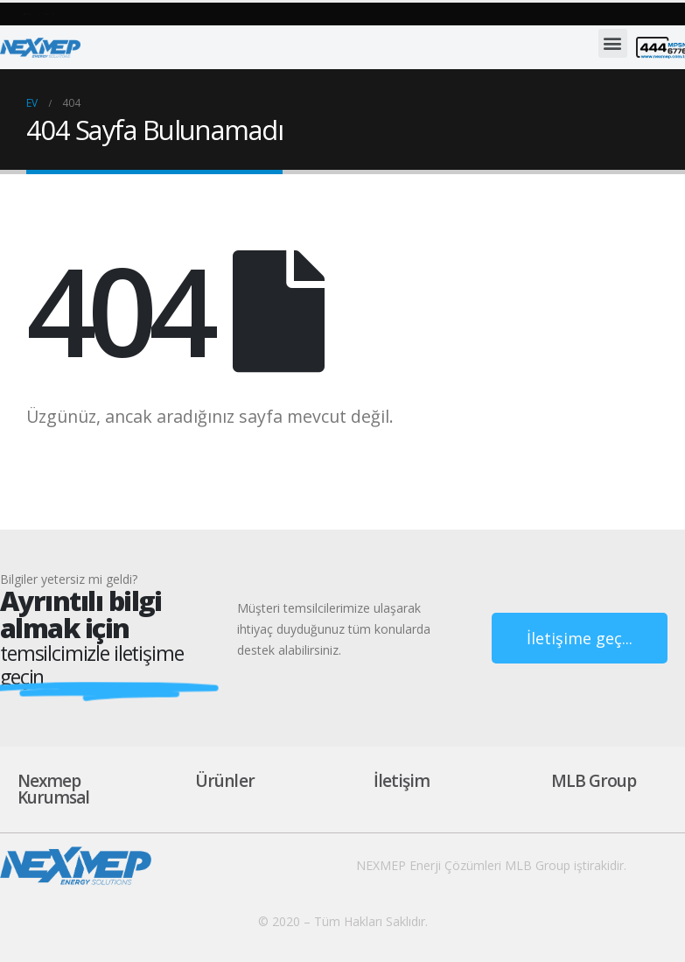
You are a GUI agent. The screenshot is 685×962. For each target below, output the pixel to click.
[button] (139, 14)
